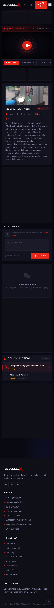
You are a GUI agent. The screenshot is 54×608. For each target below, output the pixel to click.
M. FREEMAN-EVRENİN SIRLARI (17, 520)
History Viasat (11, 570)
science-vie (28, 114)
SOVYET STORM (12, 515)
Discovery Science (13, 557)
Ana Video (11, 63)
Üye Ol (40, 4)
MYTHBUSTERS (11, 529)
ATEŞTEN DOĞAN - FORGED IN (18, 524)
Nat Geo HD (10, 561)
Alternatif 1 (28, 63)
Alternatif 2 (45, 63)
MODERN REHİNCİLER (14, 502)
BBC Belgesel (10, 574)
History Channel (12, 548)
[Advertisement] (27, 194)
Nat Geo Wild (10, 565)
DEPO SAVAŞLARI (12, 507)
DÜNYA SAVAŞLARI (13, 511)
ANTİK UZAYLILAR (12, 498)
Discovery (9, 552)
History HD (9, 543)
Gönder (40, 256)
